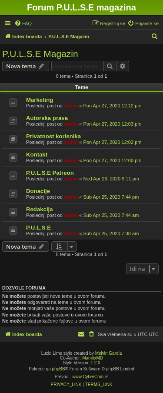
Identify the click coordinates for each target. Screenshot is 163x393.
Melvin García (108, 353)
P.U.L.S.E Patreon (50, 173)
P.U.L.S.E (38, 227)
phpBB (58, 368)
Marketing (39, 100)
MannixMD (92, 358)
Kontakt (36, 154)
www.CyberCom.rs (90, 376)
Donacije (38, 191)
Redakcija (39, 209)
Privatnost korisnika (53, 136)
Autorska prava (47, 118)
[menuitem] (23, 23)
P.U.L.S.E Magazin (40, 54)
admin (71, 105)
